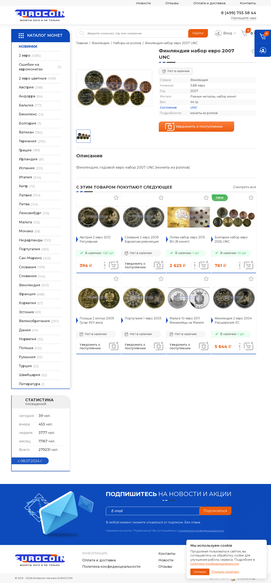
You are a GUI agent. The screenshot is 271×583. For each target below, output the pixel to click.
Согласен (200, 571)
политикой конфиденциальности (201, 530)
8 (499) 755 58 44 (238, 13)
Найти (198, 33)
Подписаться (215, 511)
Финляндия (100, 43)
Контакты (248, 3)
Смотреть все (244, 187)
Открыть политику (225, 572)
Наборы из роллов (127, 43)
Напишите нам (243, 18)
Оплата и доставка (209, 3)
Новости (143, 3)
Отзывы (172, 3)
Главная (82, 43)
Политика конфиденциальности (111, 567)
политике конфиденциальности (214, 564)
